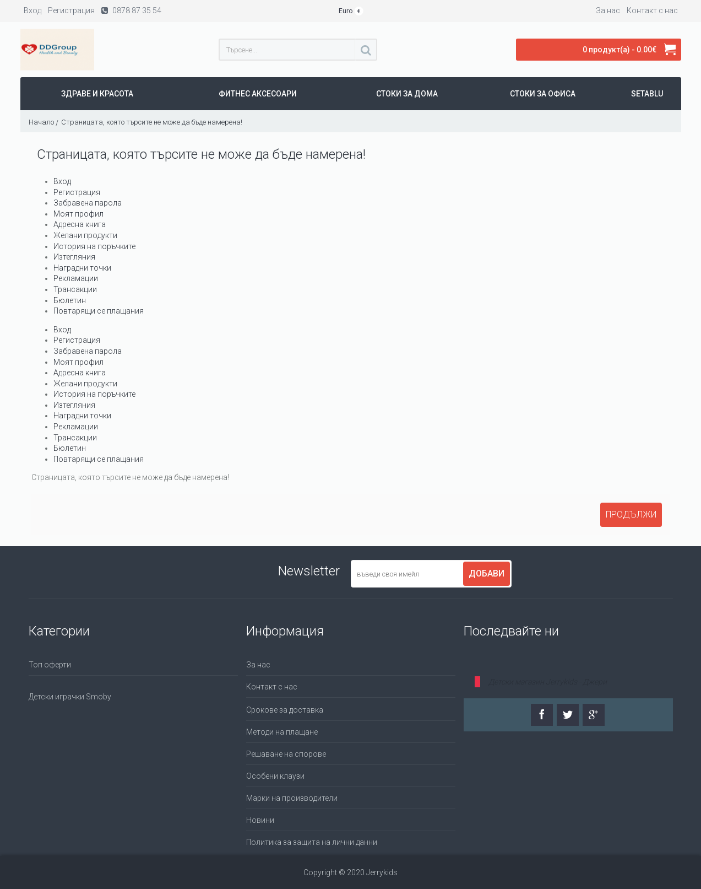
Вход (62, 181)
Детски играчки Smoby (70, 696)
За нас (258, 664)
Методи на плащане (282, 732)
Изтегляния (74, 256)
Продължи (631, 514)
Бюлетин (69, 300)
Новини (260, 820)
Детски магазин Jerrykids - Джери (547, 681)
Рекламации (75, 278)
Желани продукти (85, 235)
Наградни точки (82, 267)
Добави (486, 573)
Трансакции (75, 289)
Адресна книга (79, 224)
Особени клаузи (275, 776)
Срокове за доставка (284, 709)
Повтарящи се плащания (98, 310)
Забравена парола (87, 202)
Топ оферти (50, 664)
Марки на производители (292, 798)
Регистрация (76, 192)
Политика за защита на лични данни (311, 842)
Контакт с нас (271, 686)
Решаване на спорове (286, 754)
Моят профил (78, 213)
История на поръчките (94, 246)
